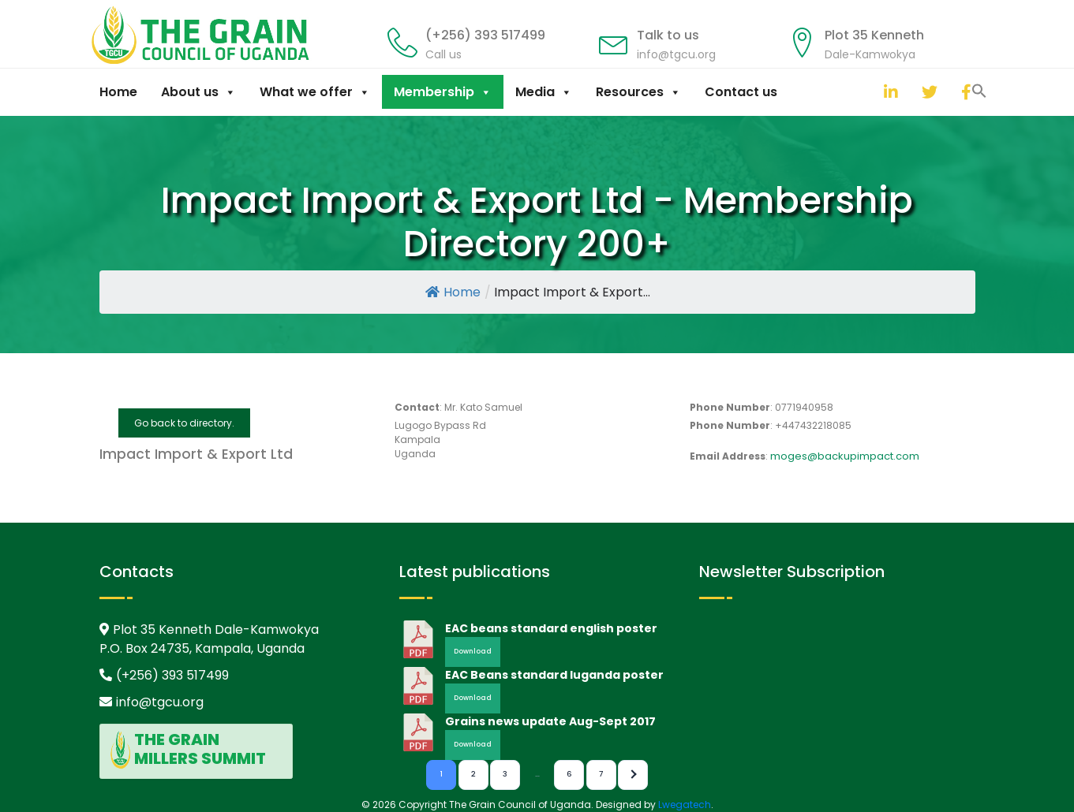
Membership (443, 92)
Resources (638, 92)
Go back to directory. (184, 423)
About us (198, 92)
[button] (868, 90)
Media (543, 92)
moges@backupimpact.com (844, 456)
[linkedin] (888, 92)
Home (118, 92)
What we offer (315, 92)
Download (473, 651)
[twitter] (925, 92)
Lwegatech (684, 804)
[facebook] (965, 92)
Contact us (741, 92)
